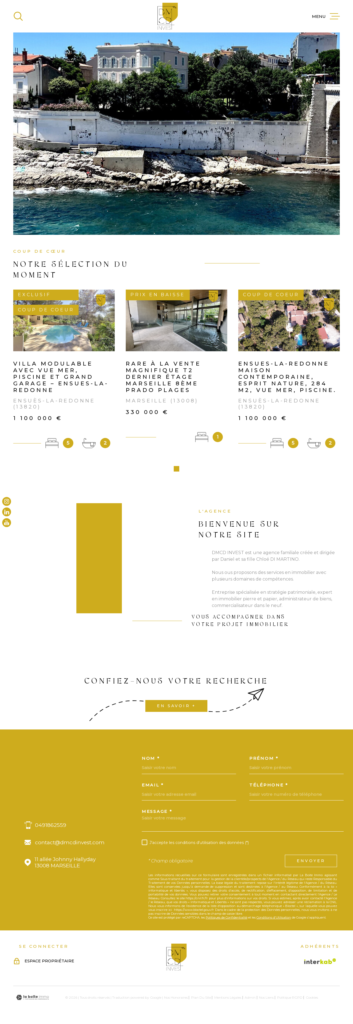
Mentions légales (227, 999)
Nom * (151, 760)
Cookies (312, 999)
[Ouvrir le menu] (326, 16)
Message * (157, 813)
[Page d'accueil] (167, 16)
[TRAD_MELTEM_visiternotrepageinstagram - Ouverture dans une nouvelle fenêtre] (6, 501)
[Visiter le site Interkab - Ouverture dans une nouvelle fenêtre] (320, 963)
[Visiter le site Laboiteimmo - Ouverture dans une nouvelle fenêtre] (32, 999)
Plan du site (201, 999)
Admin (250, 999)
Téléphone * (268, 787)
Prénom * (264, 760)
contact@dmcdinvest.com (70, 844)
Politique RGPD (290, 999)
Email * (153, 787)
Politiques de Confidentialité (226, 919)
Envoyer (311, 862)
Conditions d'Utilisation (273, 919)
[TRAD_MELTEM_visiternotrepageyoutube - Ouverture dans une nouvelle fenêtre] (6, 522)
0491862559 (50, 827)
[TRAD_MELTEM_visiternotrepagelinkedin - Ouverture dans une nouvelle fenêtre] (6, 512)
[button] (176, 470)
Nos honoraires (176, 999)
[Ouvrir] (18, 16)
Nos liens (266, 999)
